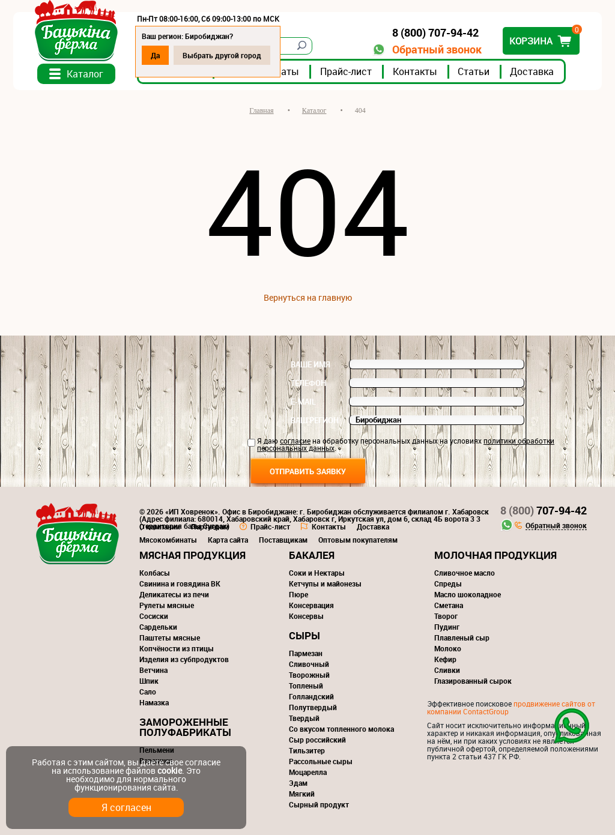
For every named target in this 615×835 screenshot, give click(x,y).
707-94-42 (543, 510)
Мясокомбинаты (168, 539)
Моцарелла (308, 772)
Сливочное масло (464, 572)
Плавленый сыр (461, 637)
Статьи (473, 71)
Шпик (149, 681)
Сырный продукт (319, 804)
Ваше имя (310, 364)
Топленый (306, 685)
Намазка (154, 702)
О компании (159, 526)
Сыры (304, 635)
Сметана (448, 605)
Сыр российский (317, 739)
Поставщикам (283, 539)
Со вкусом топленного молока (341, 729)
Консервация (311, 605)
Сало (147, 691)
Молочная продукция (495, 555)
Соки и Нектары (317, 572)
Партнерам (210, 526)
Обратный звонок (437, 49)
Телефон (308, 383)
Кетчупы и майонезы (325, 583)
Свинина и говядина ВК (179, 583)
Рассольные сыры (321, 761)
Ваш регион (315, 420)
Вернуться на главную (308, 297)
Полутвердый (313, 707)
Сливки (447, 670)
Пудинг (446, 627)
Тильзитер (307, 750)
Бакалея (312, 555)
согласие (295, 440)
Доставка (532, 71)
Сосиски (153, 616)
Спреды (448, 583)
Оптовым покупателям (358, 539)
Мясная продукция (192, 555)
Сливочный (309, 664)
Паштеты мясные (169, 637)
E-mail (303, 401)
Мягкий (302, 793)
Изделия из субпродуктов (184, 659)
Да (155, 55)
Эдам (298, 783)
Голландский (311, 696)
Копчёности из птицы (176, 648)
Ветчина (153, 670)
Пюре (298, 594)
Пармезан (306, 653)
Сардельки (158, 627)
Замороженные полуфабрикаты (185, 727)
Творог (446, 616)
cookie (169, 770)
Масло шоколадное (467, 594)
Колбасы (154, 572)
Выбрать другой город (222, 55)
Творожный (309, 675)
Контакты (415, 71)
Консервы (306, 616)
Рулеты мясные (166, 605)
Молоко (447, 648)
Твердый (304, 718)
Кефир (445, 659)
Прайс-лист (346, 71)
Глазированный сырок (473, 681)
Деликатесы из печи (174, 594)
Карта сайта (228, 539)
